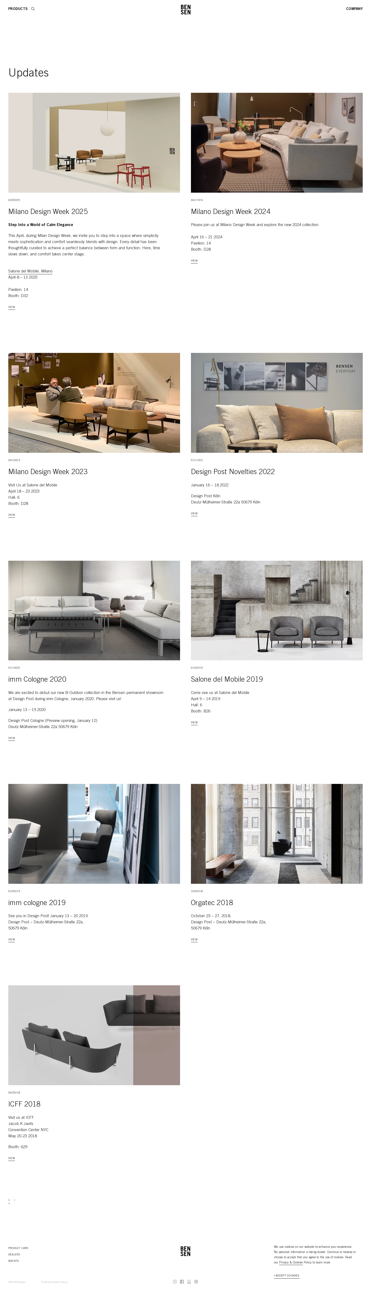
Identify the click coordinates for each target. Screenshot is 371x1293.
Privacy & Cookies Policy (54, 1282)
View (11, 307)
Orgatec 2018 (212, 903)
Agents (13, 1261)
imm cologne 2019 (37, 903)
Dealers (14, 1254)
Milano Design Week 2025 (48, 212)
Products (18, 9)
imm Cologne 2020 (37, 680)
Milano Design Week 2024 (230, 212)
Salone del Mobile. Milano (30, 272)
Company (354, 9)
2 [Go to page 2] (14, 1200)
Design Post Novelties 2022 (233, 472)
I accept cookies (287, 1275)
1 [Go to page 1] (9, 1200)
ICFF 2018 (24, 1104)
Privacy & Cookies (291, 1262)
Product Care (18, 1248)
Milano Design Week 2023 (48, 472)
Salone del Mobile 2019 (227, 680)
